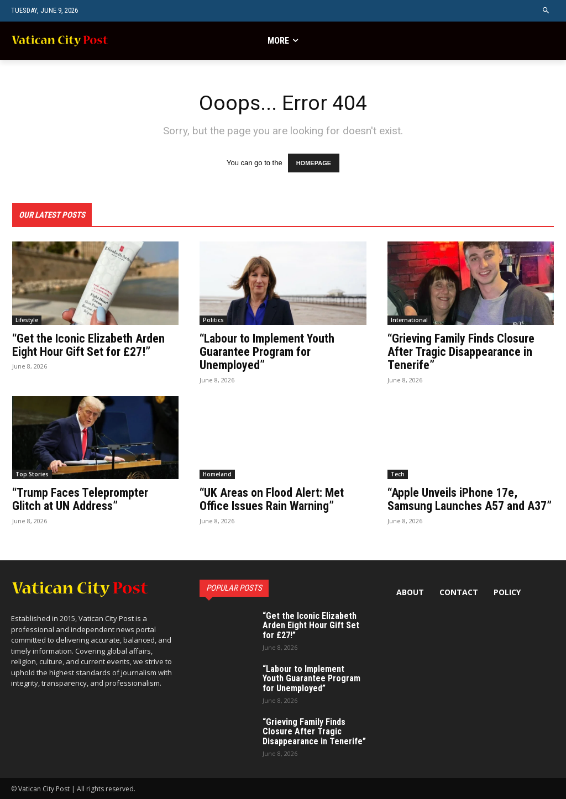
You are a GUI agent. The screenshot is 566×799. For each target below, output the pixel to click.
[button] (546, 10)
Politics (213, 320)
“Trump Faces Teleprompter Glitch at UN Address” (80, 499)
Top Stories (32, 475)
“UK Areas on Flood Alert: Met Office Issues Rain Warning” (272, 499)
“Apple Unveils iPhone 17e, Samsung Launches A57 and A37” (469, 499)
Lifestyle (26, 320)
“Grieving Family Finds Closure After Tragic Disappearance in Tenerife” (460, 352)
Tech (398, 475)
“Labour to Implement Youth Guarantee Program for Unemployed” (267, 352)
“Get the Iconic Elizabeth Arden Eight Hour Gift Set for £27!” (88, 345)
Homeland (217, 475)
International (409, 320)
